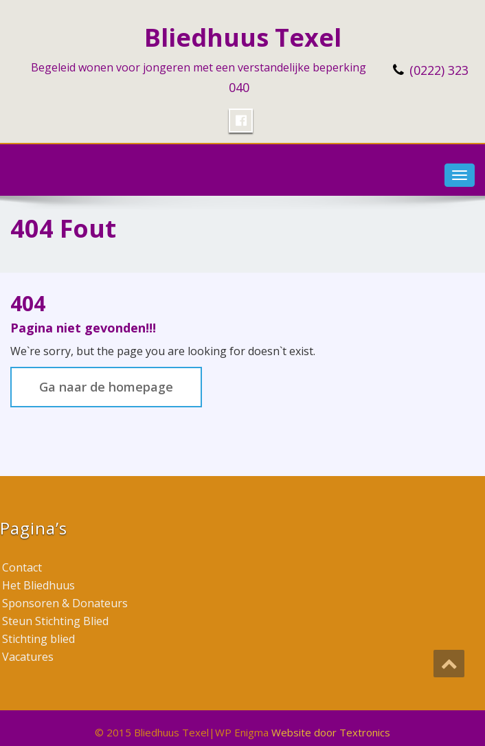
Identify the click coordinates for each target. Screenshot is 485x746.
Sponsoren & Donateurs (65, 603)
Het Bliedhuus (38, 585)
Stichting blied (38, 638)
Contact (22, 567)
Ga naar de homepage (106, 386)
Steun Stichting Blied (55, 621)
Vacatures (28, 656)
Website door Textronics (330, 732)
